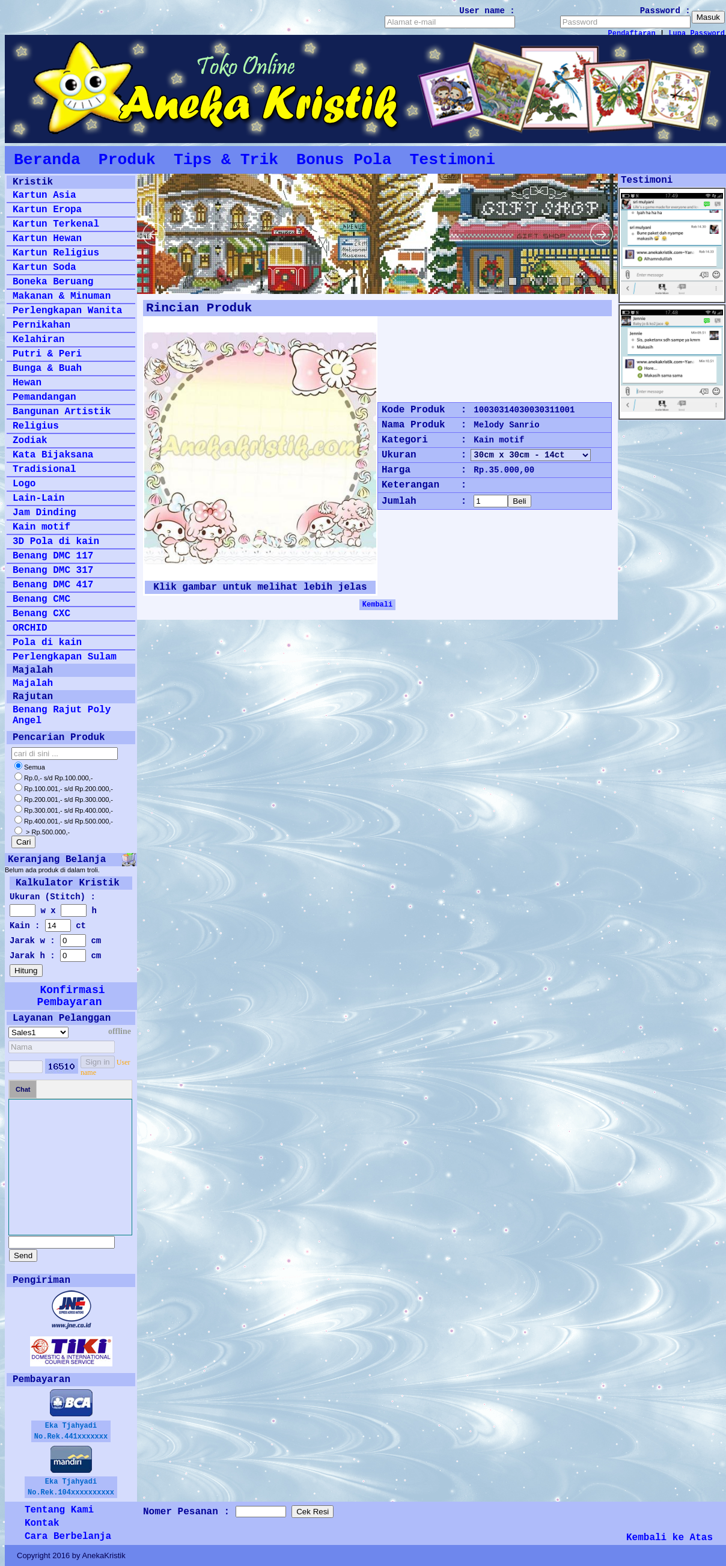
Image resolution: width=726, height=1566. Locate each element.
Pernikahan (41, 325)
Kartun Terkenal (56, 224)
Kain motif (41, 527)
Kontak (42, 1523)
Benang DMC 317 (53, 570)
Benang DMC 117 (53, 556)
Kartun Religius (56, 253)
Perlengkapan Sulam (65, 657)
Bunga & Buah (47, 368)
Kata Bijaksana (53, 455)
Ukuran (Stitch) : (53, 897)
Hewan (27, 383)
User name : (486, 11)
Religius (36, 426)
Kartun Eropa (47, 209)
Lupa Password (696, 33)
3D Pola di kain (56, 541)
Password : (665, 11)
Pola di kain (47, 642)
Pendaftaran (632, 33)
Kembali (377, 605)
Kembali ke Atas (669, 1537)
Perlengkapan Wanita (67, 310)
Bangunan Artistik (62, 411)
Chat (23, 1089)
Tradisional (44, 469)
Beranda (47, 160)
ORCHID (30, 628)
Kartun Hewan (47, 238)
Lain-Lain (38, 498)
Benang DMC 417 (53, 585)
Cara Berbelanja (68, 1536)
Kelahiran (38, 339)
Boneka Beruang (53, 282)
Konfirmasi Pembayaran (71, 996)
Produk (127, 160)
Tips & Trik (226, 160)
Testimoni (452, 160)
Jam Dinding (44, 512)
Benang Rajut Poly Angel (62, 715)
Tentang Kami (59, 1510)
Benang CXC (41, 613)
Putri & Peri (47, 354)
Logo (24, 484)
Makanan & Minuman (62, 296)
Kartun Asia (44, 195)
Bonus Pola (343, 160)
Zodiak (30, 440)
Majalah (33, 683)
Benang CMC (41, 599)
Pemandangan (44, 397)
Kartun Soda (44, 267)
